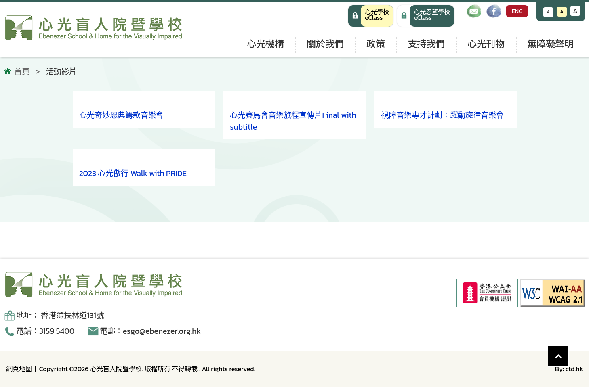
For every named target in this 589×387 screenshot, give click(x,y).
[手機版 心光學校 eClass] (425, 16)
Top (568, 352)
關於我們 (325, 44)
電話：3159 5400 (45, 331)
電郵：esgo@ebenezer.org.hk (150, 331)
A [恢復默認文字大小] (562, 11)
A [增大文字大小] (575, 11)
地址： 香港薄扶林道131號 (60, 315)
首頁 (21, 72)
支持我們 (426, 44)
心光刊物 (486, 44)
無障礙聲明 (550, 44)
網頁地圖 (19, 369)
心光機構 (265, 44)
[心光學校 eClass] (370, 16)
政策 (375, 44)
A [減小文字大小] (548, 12)
